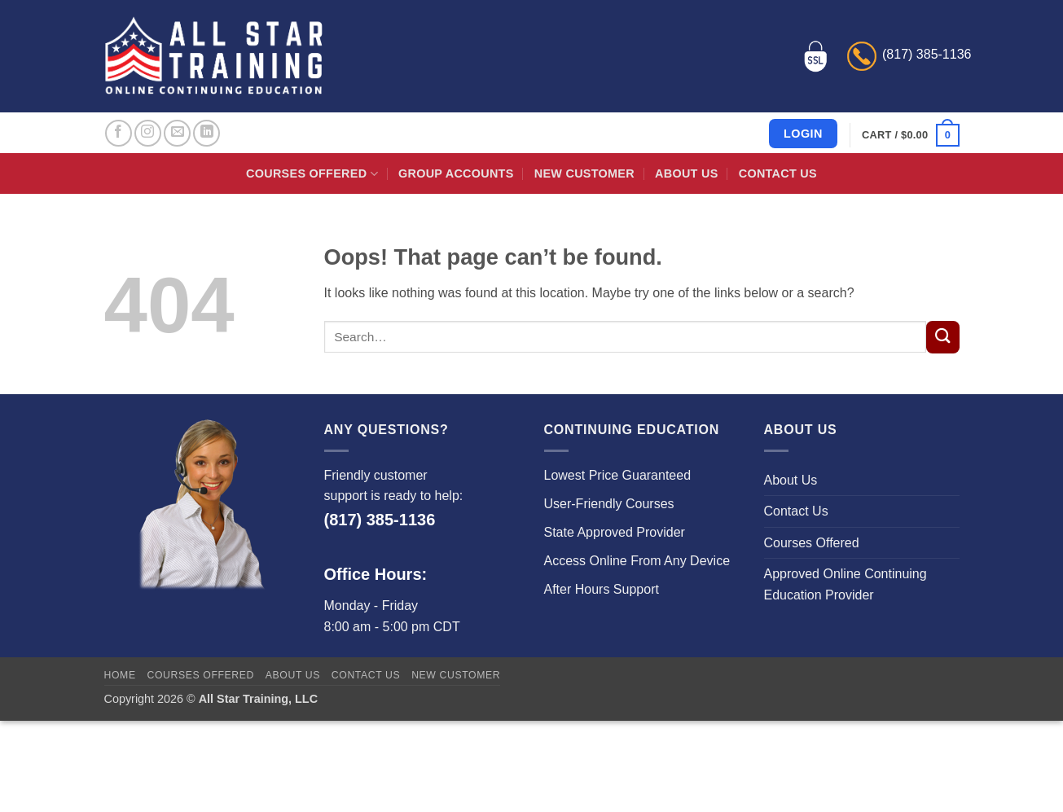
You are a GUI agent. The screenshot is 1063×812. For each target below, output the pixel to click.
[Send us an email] (177, 133)
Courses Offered (312, 174)
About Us (686, 173)
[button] (910, 135)
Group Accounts (456, 173)
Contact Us (778, 173)
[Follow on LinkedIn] (206, 133)
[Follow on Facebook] (118, 133)
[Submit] (942, 337)
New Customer (584, 173)
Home (120, 675)
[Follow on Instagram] (147, 133)
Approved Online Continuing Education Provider (845, 584)
